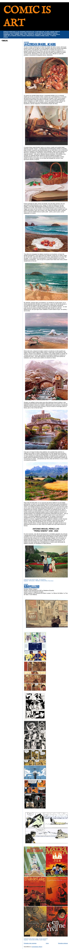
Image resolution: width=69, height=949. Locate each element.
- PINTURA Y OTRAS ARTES (41, 580)
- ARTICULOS (31, 580)
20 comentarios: (42, 579)
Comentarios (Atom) (36, 946)
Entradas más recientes (30, 943)
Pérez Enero (50, 580)
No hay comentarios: (43, 938)
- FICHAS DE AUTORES (33, 939)
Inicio (47, 943)
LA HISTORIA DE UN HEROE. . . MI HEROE (40, 44)
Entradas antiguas (63, 943)
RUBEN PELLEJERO (31, 587)
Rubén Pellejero (42, 939)
